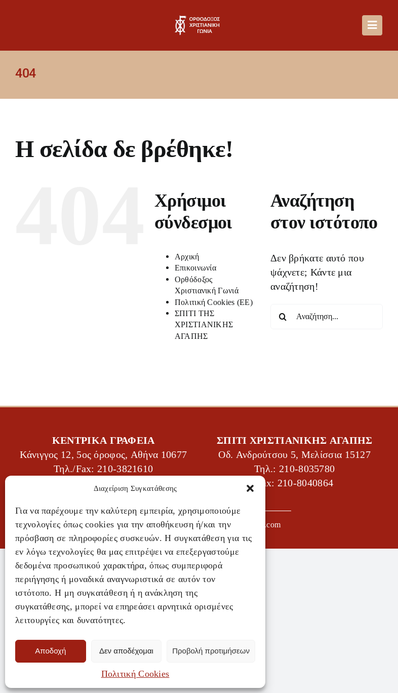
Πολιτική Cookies (135, 674)
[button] (250, 488)
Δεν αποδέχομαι (126, 650)
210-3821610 (125, 469)
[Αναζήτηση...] (326, 316)
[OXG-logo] (199, 20)
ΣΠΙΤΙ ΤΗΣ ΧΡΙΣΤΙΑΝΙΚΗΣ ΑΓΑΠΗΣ (204, 325)
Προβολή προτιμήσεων (211, 650)
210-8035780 (307, 469)
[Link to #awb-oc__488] (372, 25)
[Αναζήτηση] (283, 316)
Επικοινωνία (195, 268)
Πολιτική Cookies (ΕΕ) (214, 302)
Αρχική (187, 256)
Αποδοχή (50, 650)
